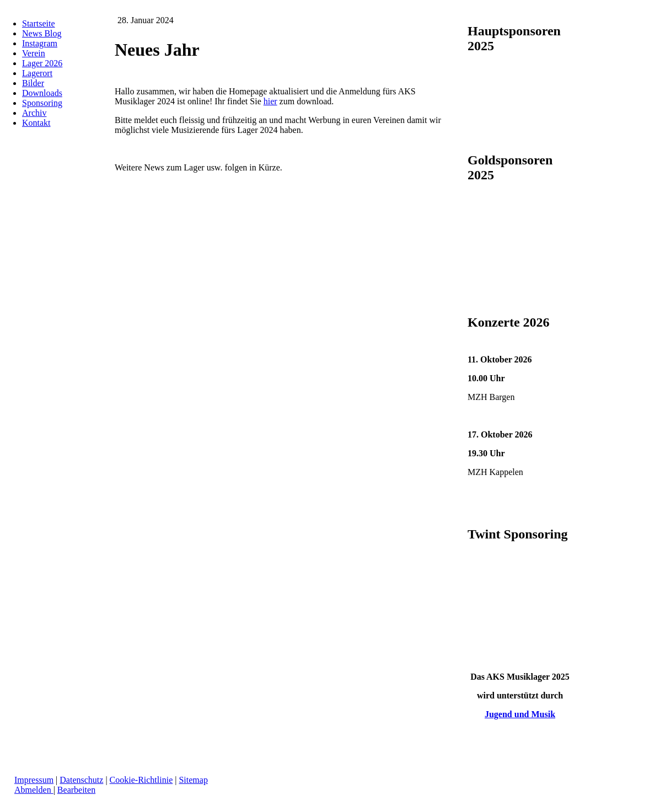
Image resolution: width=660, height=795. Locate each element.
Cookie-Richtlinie (141, 780)
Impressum (33, 780)
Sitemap (193, 780)
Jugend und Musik (520, 714)
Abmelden (33, 789)
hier (270, 101)
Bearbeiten (76, 789)
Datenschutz (81, 780)
